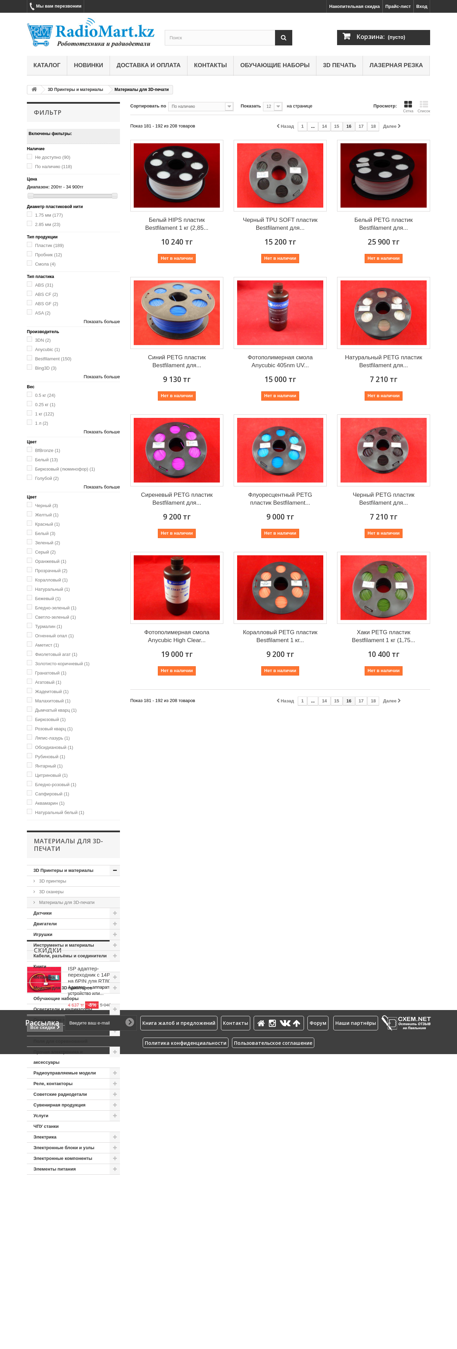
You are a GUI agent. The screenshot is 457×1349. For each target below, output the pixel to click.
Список (423, 107)
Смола (45, 264)
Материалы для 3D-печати (66, 902)
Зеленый (47, 542)
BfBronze (47, 450)
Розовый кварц (54, 728)
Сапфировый (52, 793)
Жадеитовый (52, 691)
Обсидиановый (54, 747)
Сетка (408, 107)
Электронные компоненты (62, 1158)
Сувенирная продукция (59, 1105)
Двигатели (45, 923)
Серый (45, 552)
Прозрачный (51, 570)
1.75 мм (49, 215)
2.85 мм (48, 224)
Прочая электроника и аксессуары (58, 1057)
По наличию (53, 166)
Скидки (48, 1195)
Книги (39, 966)
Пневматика (46, 1030)
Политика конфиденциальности (185, 1338)
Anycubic (47, 349)
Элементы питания (54, 1169)
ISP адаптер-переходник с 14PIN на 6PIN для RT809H (93, 1220)
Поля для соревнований (60, 1041)
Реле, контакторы (53, 1083)
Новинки (88, 65)
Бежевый (48, 598)
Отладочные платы (55, 1019)
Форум (317, 1317)
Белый (46, 459)
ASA (43, 313)
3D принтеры (52, 881)
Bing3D (46, 368)
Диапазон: (38, 186)
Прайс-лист (398, 6)
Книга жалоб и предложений (178, 1317)
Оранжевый (51, 561)
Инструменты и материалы (63, 945)
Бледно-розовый (56, 784)
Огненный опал (54, 635)
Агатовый (48, 682)
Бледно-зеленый (56, 607)
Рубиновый (50, 756)
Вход (421, 6)
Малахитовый (53, 700)
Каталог (46, 65)
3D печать (339, 65)
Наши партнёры (355, 1317)
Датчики (42, 913)
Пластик (49, 245)
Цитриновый (51, 775)
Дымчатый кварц (56, 710)
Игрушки (42, 934)
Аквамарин (50, 803)
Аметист (47, 645)
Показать (251, 106)
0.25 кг (45, 404)
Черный (46, 505)
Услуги (40, 1115)
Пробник (48, 254)
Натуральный (52, 589)
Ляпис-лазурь (52, 738)
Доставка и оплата (148, 65)
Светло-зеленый (55, 617)
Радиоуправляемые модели (64, 1072)
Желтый (47, 514)
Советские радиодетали (60, 1094)
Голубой (47, 478)
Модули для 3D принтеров (62, 987)
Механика (44, 977)
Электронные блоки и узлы (63, 1147)
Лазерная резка (396, 65)
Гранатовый (51, 673)
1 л (41, 423)
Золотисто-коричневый (62, 663)
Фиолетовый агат (56, 654)
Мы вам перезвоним (55, 6)
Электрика (45, 1137)
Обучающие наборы (274, 65)
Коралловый (51, 580)
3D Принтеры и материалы (75, 89)
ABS (44, 285)
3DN (43, 340)
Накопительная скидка (354, 6)
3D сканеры (51, 891)
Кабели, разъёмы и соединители (70, 955)
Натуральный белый (59, 812)
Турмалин (48, 626)
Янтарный (49, 766)
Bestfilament (53, 358)
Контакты (210, 65)
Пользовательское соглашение (273, 1338)
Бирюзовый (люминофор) (65, 469)
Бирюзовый (50, 719)
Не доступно (52, 157)
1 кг (44, 413)
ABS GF (46, 303)
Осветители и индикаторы (62, 1009)
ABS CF (46, 294)
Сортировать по (148, 106)
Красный (47, 524)
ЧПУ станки (46, 1126)
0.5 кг (45, 395)
